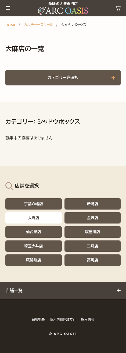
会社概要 (38, 319)
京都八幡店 (33, 204)
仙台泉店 (33, 232)
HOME (10, 24)
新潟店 (92, 204)
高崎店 (92, 260)
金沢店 (92, 218)
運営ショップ (118, 8)
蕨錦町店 (33, 260)
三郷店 (92, 246)
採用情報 (87, 319)
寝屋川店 (92, 232)
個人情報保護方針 (63, 319)
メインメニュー (8, 8)
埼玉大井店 (33, 246)
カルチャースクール (38, 24)
